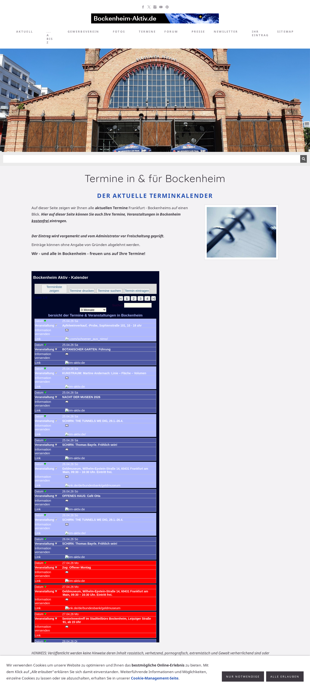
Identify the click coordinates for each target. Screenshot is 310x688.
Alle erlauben (284, 679)
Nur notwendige (243, 679)
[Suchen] (151, 159)
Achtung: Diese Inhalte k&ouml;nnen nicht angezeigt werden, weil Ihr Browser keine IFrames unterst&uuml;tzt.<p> (95, 456)
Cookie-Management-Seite (154, 680)
